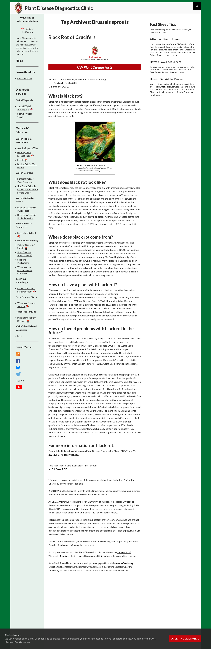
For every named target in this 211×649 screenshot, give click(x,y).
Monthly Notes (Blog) (27, 240)
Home (19, 60)
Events (20, 160)
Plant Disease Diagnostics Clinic (59, 8)
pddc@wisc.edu (70, 454)
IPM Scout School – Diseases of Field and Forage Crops (27, 189)
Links (19, 336)
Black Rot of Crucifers (72, 37)
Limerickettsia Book (26, 233)
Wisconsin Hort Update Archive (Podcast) (25, 270)
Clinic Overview (24, 78)
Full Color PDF (59, 469)
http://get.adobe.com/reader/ (169, 86)
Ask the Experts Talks (27, 148)
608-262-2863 (82, 512)
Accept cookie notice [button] (185, 638)
